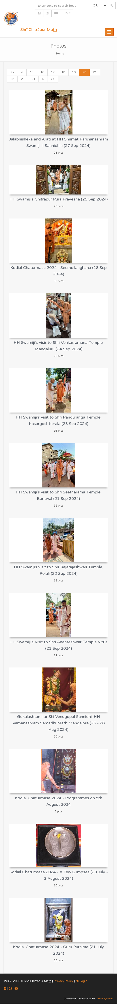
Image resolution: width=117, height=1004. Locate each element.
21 (95, 72)
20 (84, 72)
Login (81, 981)
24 (33, 79)
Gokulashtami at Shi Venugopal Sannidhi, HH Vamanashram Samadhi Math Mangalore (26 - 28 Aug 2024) (59, 723)
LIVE (67, 13)
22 (12, 79)
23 (23, 79)
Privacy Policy (63, 981)
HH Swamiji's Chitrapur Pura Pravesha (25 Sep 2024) (58, 199)
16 (42, 72)
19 (74, 72)
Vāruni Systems (104, 998)
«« (12, 72)
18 (63, 72)
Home (60, 53)
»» (52, 79)
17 (53, 72)
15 (32, 72)
